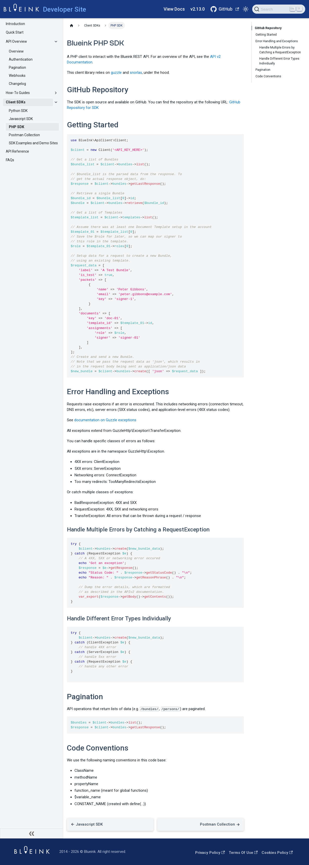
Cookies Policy (277, 852)
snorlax (136, 72)
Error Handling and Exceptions (276, 41)
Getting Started (266, 34)
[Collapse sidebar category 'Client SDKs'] (56, 102)
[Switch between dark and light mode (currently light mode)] (245, 9)
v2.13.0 (197, 9)
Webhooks (17, 76)
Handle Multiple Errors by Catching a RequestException (280, 50)
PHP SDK (16, 127)
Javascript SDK (21, 119)
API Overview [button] (16, 41)
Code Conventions (268, 76)
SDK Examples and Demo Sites (33, 143)
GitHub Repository (268, 28)
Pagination (17, 67)
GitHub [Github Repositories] (229, 9)
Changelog (17, 84)
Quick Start (14, 32)
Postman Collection (24, 135)
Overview (16, 51)
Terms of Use (243, 852)
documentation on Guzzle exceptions (105, 420)
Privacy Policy (210, 852)
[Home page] (71, 25)
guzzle (116, 72)
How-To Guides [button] (18, 93)
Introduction (15, 24)
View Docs (174, 9)
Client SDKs (15, 102)
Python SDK (18, 111)
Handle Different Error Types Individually (279, 61)
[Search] (278, 9)
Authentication (21, 59)
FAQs (10, 160)
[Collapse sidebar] (31, 833)
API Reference (17, 151)
